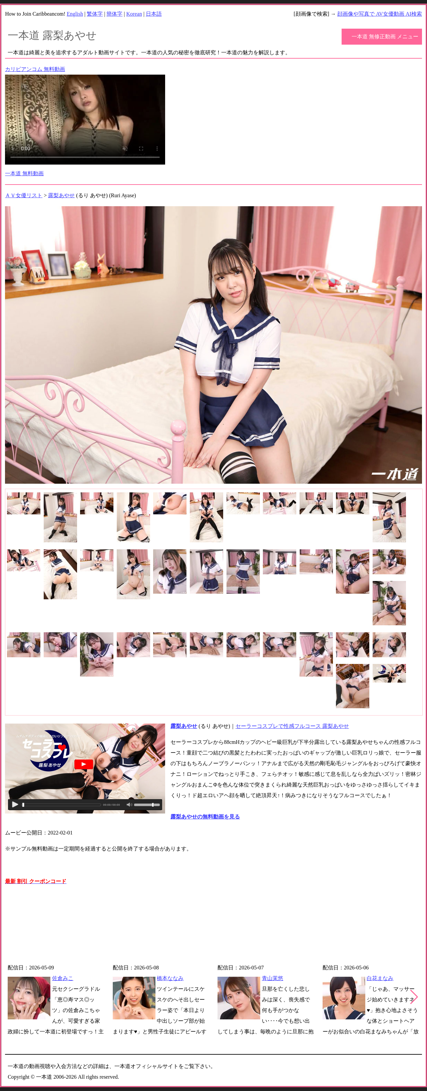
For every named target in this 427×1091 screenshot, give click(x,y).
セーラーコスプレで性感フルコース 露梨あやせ (292, 726)
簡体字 (114, 14)
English (75, 14)
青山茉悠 (272, 978)
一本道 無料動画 (24, 173)
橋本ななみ (170, 978)
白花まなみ (380, 978)
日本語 (154, 14)
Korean (134, 14)
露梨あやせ (61, 195)
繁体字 (95, 14)
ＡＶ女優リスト (23, 195)
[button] (414, 997)
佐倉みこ (62, 978)
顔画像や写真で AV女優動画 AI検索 (379, 14)
